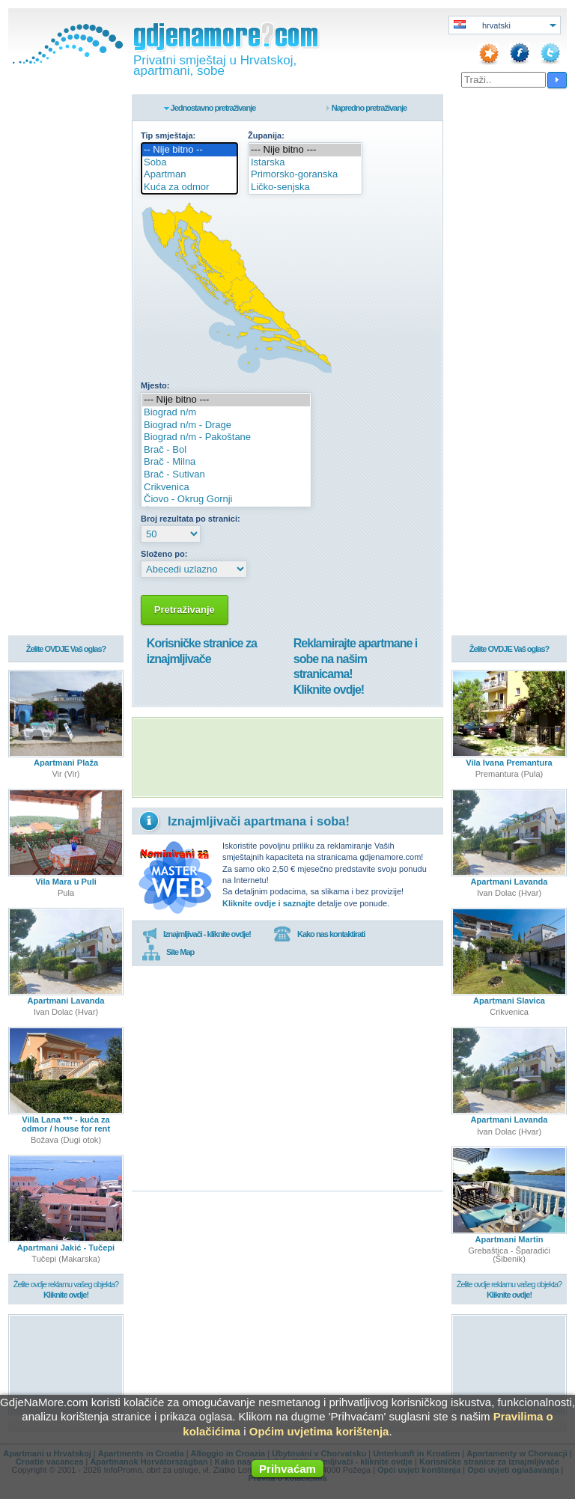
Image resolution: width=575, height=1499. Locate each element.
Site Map (168, 953)
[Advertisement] (287, 757)
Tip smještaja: (168, 135)
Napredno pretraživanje (369, 107)
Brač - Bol (226, 450)
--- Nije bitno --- (305, 150)
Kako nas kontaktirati (319, 935)
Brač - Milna (226, 462)
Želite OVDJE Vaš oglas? (66, 649)
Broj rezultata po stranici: (190, 518)
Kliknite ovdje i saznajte (268, 903)
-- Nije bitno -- (189, 150)
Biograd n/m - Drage (226, 425)
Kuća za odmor (189, 187)
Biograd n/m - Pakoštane (226, 437)
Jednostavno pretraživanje (213, 107)
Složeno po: (164, 553)
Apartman (189, 174)
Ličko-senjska (305, 187)
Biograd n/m (226, 412)
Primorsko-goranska (305, 174)
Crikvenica (226, 487)
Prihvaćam (287, 1468)
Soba (189, 162)
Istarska (305, 162)
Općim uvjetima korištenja (319, 1431)
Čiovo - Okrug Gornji (226, 499)
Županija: (266, 135)
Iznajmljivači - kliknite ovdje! (196, 935)
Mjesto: (155, 385)
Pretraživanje (184, 609)
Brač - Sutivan (226, 474)
